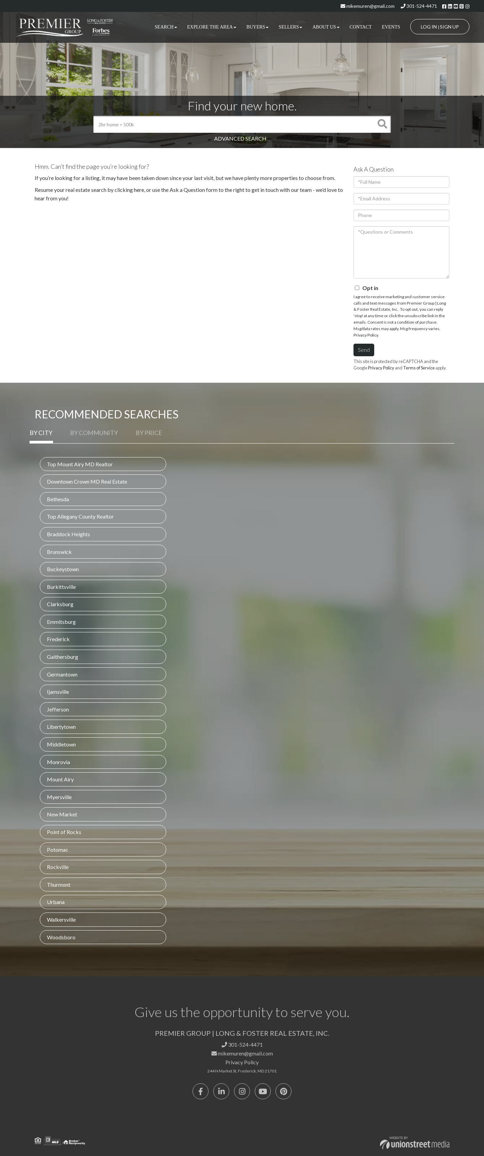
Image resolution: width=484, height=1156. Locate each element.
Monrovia (58, 762)
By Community (94, 432)
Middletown (61, 744)
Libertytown (61, 726)
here (139, 189)
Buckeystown (63, 569)
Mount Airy (60, 779)
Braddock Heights (68, 534)
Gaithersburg (62, 656)
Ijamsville (58, 691)
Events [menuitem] (391, 27)
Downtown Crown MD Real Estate (87, 481)
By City (41, 432)
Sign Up (449, 27)
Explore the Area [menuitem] (211, 27)
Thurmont (58, 884)
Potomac (57, 849)
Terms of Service (419, 368)
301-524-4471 (419, 6)
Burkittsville (61, 586)
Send (364, 349)
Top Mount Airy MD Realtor (80, 464)
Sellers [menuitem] (290, 27)
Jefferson (58, 709)
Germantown (62, 674)
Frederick (58, 639)
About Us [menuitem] (325, 27)
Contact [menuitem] (361, 27)
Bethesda (58, 499)
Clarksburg (60, 604)
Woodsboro (61, 937)
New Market (62, 814)
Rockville (58, 867)
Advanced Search (240, 138)
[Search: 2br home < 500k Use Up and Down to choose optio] (233, 124)
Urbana (56, 902)
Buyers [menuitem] (257, 27)
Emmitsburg (61, 621)
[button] (382, 124)
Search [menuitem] (166, 27)
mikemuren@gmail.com (368, 6)
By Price (149, 432)
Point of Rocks (64, 832)
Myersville (59, 797)
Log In (429, 27)
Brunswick (59, 551)
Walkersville (61, 919)
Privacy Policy (365, 335)
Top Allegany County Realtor (80, 516)
